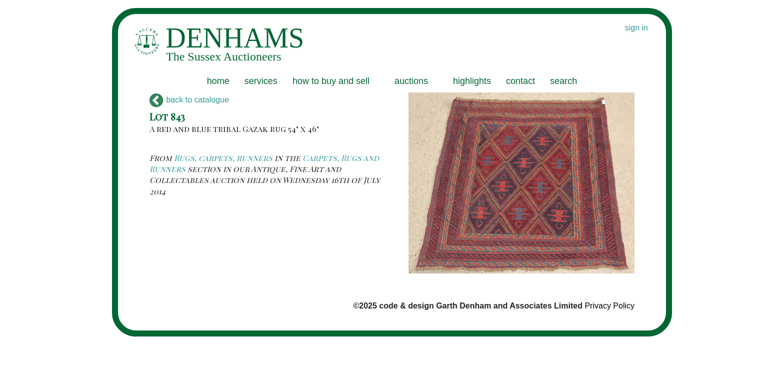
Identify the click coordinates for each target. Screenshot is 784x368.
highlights (472, 81)
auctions (411, 81)
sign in (636, 28)
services (261, 81)
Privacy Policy (609, 306)
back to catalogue (189, 100)
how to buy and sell (331, 81)
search (563, 81)
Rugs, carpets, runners (223, 157)
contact (520, 81)
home (218, 81)
